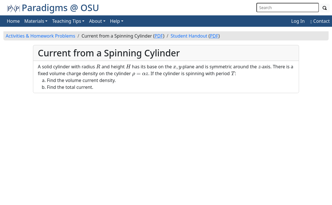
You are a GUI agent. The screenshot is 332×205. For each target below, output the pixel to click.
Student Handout (189, 36)
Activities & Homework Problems (40, 36)
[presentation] (98, 66)
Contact (320, 21)
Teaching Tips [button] (66, 21)
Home (13, 21)
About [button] (95, 21)
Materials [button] (34, 21)
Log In (298, 21)
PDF (159, 36)
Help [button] (115, 21)
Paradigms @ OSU (53, 7)
